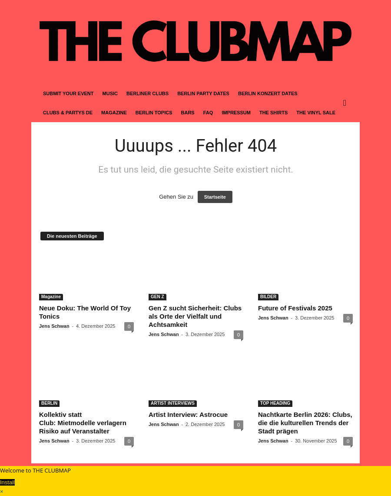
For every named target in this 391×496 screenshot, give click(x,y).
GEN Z (157, 296)
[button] (346, 103)
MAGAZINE (114, 112)
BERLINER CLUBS (147, 93)
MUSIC (110, 93)
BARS (188, 112)
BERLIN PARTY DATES (203, 93)
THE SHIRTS (273, 112)
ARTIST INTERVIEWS (173, 403)
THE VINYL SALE (315, 112)
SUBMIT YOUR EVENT (68, 93)
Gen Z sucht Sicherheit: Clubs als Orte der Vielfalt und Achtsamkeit (195, 316)
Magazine (51, 296)
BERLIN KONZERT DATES (268, 93)
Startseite (215, 197)
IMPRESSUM (236, 112)
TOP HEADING (275, 403)
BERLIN (49, 403)
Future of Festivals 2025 (295, 308)
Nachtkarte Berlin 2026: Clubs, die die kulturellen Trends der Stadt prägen (305, 423)
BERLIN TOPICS (154, 112)
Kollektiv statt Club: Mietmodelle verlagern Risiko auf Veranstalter (82, 423)
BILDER (268, 296)
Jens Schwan (54, 326)
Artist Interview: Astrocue (188, 414)
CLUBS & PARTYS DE (68, 112)
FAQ (208, 112)
